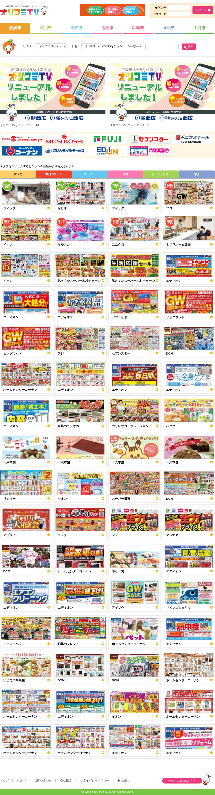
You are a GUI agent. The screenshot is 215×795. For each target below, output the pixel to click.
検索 (191, 46)
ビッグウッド (175, 317)
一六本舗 (9, 462)
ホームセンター (161, 174)
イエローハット (14, 644)
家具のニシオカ (68, 426)
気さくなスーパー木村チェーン (79, 281)
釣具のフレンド (68, 644)
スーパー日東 (121, 498)
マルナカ (64, 244)
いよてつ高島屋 (14, 680)
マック (62, 535)
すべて (18, 174)
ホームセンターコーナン (20, 389)
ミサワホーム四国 (178, 244)
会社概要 (66, 780)
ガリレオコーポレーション (130, 426)
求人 (197, 174)
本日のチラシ (53, 174)
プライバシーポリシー (94, 780)
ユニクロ (118, 244)
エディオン (173, 281)
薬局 (125, 174)
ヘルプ (21, 780)
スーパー (89, 174)
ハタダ (170, 426)
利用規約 (123, 780)
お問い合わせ (43, 780)
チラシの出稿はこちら (182, 780)
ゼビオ (62, 208)
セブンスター (121, 353)
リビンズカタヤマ (178, 607)
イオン (7, 244)
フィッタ (9, 208)
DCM (169, 353)
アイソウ (118, 607)
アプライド (119, 317)
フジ (169, 208)
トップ (4, 780)
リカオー (9, 498)
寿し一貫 (118, 571)
